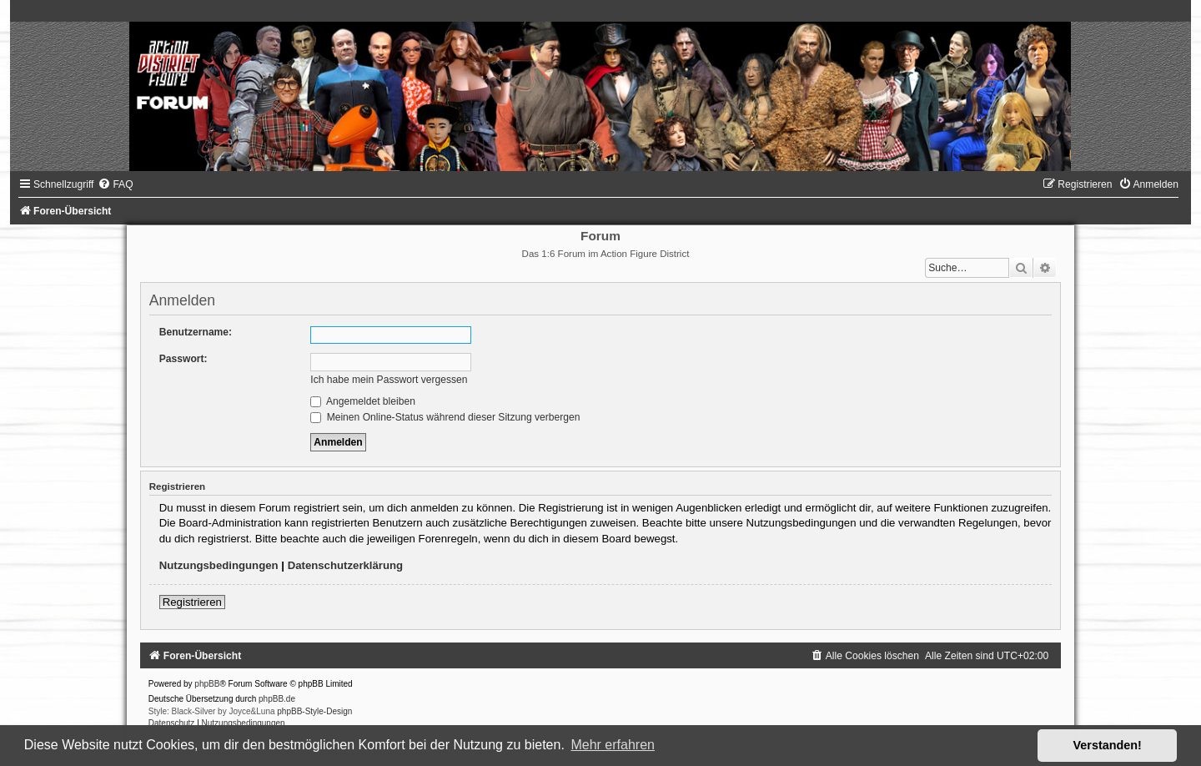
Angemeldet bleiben (362, 401)
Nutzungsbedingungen (219, 565)
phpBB (206, 683)
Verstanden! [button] (1107, 745)
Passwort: (183, 359)
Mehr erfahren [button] (612, 745)
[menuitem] (115, 184)
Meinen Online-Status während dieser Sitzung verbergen (445, 417)
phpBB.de (277, 698)
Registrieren (192, 602)
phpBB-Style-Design (314, 711)
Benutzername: (195, 332)
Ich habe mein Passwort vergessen (388, 380)
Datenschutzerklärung (346, 565)
